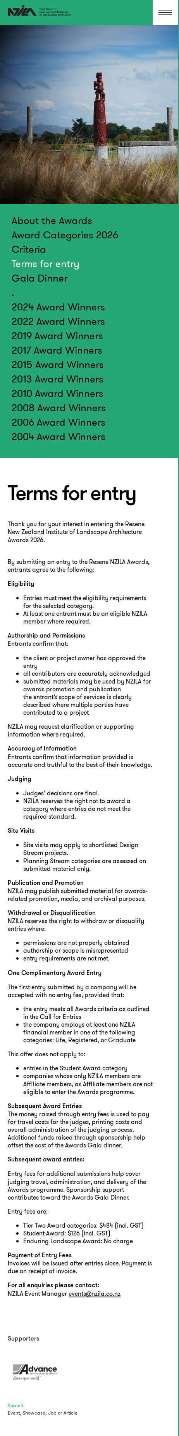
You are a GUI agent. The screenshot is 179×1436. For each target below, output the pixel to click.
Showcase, (34, 1413)
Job (52, 1413)
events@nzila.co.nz (94, 1293)
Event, (14, 1413)
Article (70, 1413)
